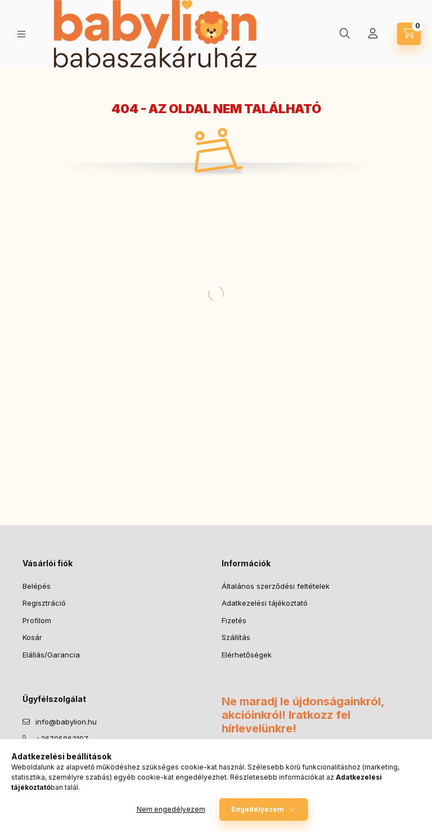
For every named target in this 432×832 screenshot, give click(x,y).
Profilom (36, 620)
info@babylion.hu (66, 721)
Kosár (32, 637)
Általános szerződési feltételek (276, 586)
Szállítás (236, 637)
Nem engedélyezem (171, 809)
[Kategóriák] (21, 34)
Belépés (36, 586)
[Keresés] (345, 34)
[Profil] (373, 34)
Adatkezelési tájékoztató (265, 602)
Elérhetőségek (247, 654)
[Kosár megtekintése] (409, 34)
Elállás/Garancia (51, 654)
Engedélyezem (257, 809)
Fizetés (234, 620)
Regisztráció (44, 602)
